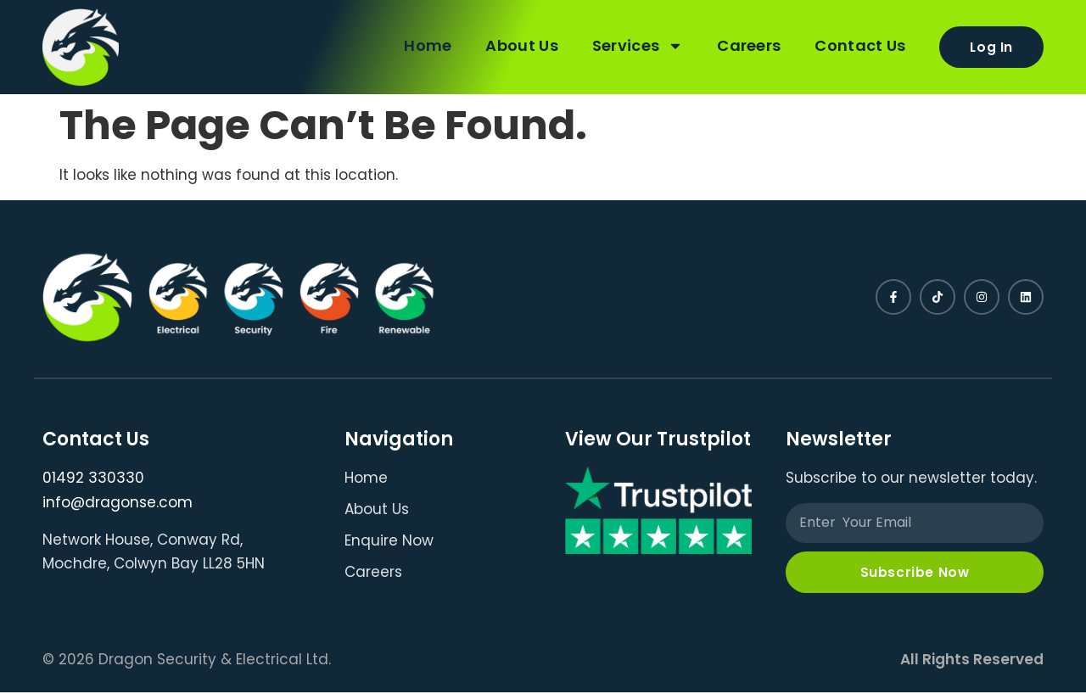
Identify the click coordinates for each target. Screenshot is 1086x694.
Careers (745, 44)
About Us (518, 44)
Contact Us (856, 44)
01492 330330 (93, 477)
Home (424, 44)
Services (634, 45)
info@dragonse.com (117, 502)
